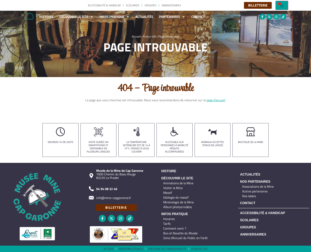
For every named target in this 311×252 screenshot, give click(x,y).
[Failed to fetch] (281, 5)
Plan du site (199, 249)
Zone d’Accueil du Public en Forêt (185, 238)
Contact (198, 16)
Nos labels (249, 196)
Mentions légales (131, 249)
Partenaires (172, 17)
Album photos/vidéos (177, 207)
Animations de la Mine (178, 183)
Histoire (46, 16)
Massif (167, 192)
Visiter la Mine (173, 187)
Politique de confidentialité (167, 249)
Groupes (150, 5)
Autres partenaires (255, 191)
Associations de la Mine (258, 186)
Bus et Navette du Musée (180, 233)
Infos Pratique (114, 17)
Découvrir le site (76, 17)
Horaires (169, 218)
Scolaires (132, 5)
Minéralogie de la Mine (178, 202)
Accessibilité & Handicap (104, 5)
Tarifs (167, 223)
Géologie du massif (175, 197)
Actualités (144, 16)
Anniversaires (171, 5)
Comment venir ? (174, 228)
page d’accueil (215, 100)
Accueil (136, 37)
